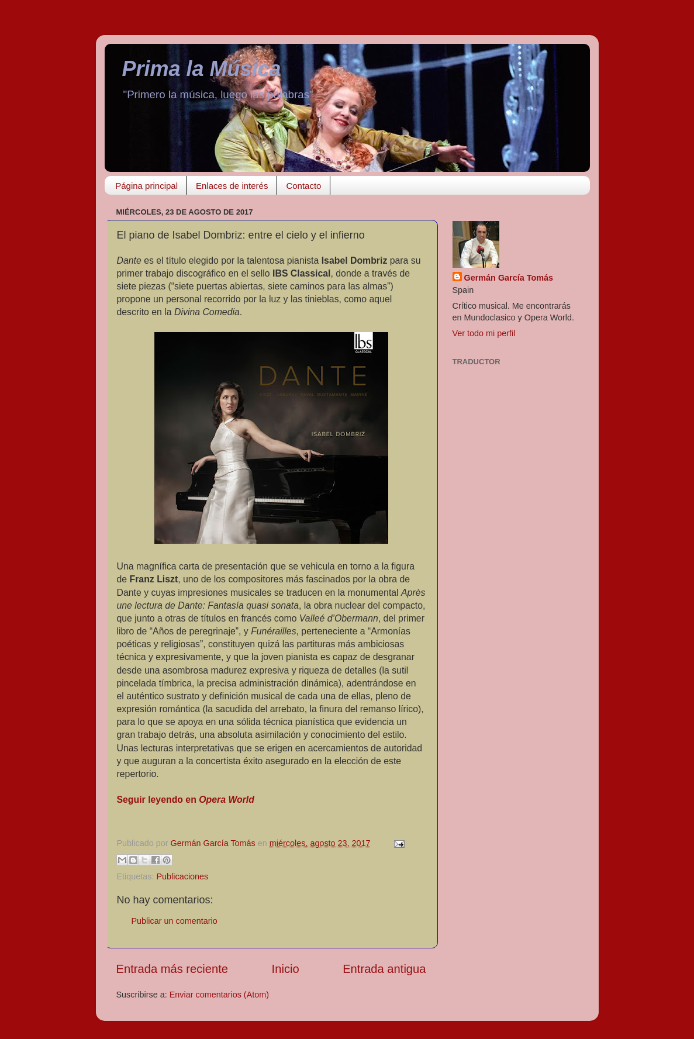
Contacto (303, 186)
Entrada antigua (384, 968)
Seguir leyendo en (185, 800)
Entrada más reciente (172, 968)
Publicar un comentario (174, 921)
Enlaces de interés (232, 186)
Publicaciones (183, 876)
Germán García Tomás (509, 277)
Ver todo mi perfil (484, 333)
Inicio (285, 968)
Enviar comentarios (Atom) (219, 994)
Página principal (146, 186)
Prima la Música (201, 69)
